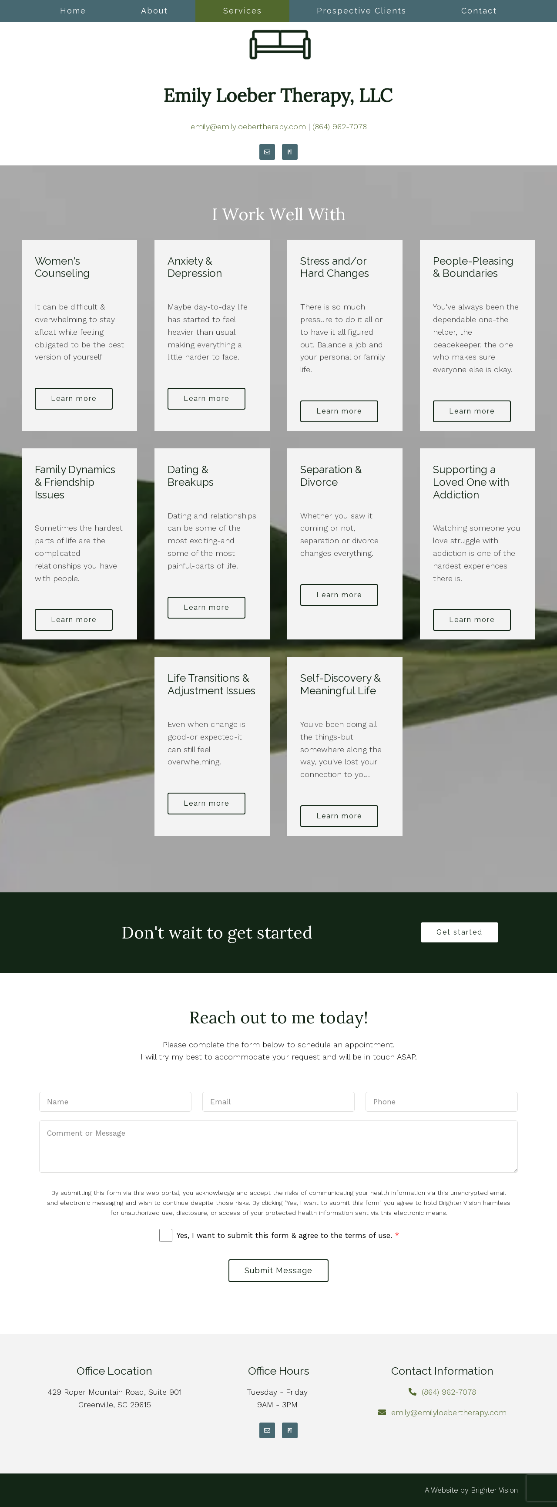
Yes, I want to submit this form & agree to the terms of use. (288, 1235)
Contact (479, 10)
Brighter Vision (494, 1490)
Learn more (74, 398)
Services (242, 10)
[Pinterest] (290, 152)
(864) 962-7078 (339, 126)
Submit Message (278, 1270)
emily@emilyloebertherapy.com (248, 126)
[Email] (267, 152)
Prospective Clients (361, 10)
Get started (459, 932)
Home (73, 10)
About (154, 10)
